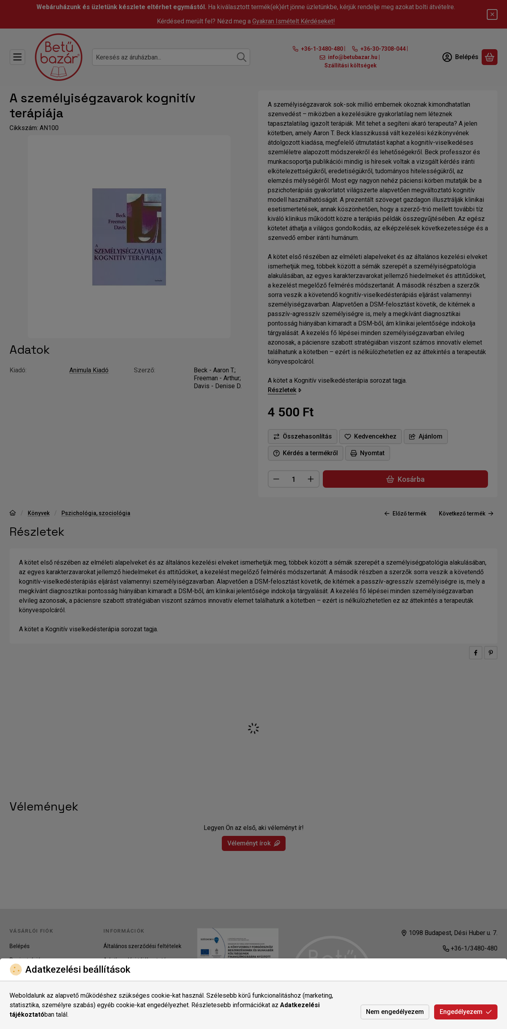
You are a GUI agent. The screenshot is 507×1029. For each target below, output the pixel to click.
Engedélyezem (466, 1012)
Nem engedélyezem (395, 1012)
